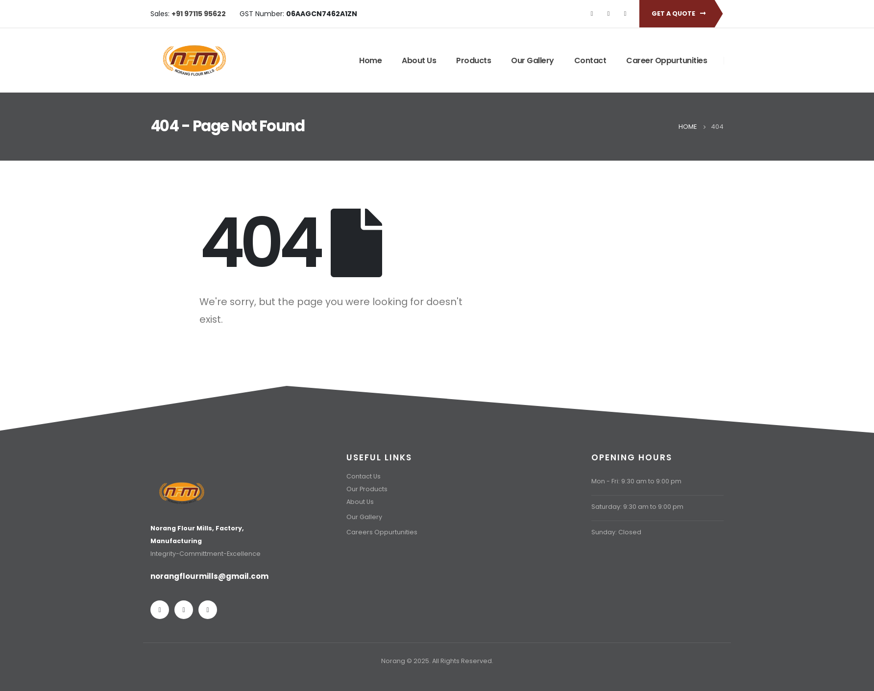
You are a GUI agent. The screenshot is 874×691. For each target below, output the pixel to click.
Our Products (367, 489)
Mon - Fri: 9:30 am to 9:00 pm (636, 481)
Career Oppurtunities (666, 60)
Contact (590, 60)
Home (370, 60)
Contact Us (363, 476)
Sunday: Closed (616, 532)
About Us (419, 60)
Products (473, 60)
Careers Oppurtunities (381, 532)
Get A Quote (678, 13)
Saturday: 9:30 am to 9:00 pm (637, 506)
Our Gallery (532, 60)
